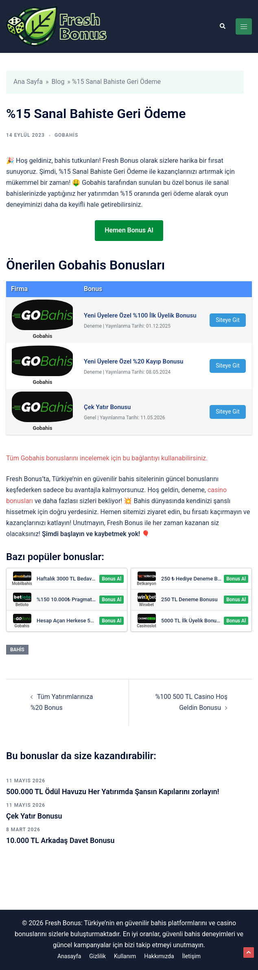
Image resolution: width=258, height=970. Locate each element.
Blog (57, 81)
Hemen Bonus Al (129, 230)
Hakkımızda (159, 956)
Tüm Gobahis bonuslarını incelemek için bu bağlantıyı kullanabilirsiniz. (107, 458)
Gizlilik (97, 956)
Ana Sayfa (28, 81)
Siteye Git (228, 320)
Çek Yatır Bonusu (34, 816)
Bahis (17, 650)
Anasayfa (69, 956)
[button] (222, 26)
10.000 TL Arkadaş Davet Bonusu (60, 840)
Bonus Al (111, 579)
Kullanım (125, 956)
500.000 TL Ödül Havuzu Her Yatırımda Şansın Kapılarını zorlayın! (113, 791)
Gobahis (66, 135)
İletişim (191, 956)
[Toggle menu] (244, 26)
